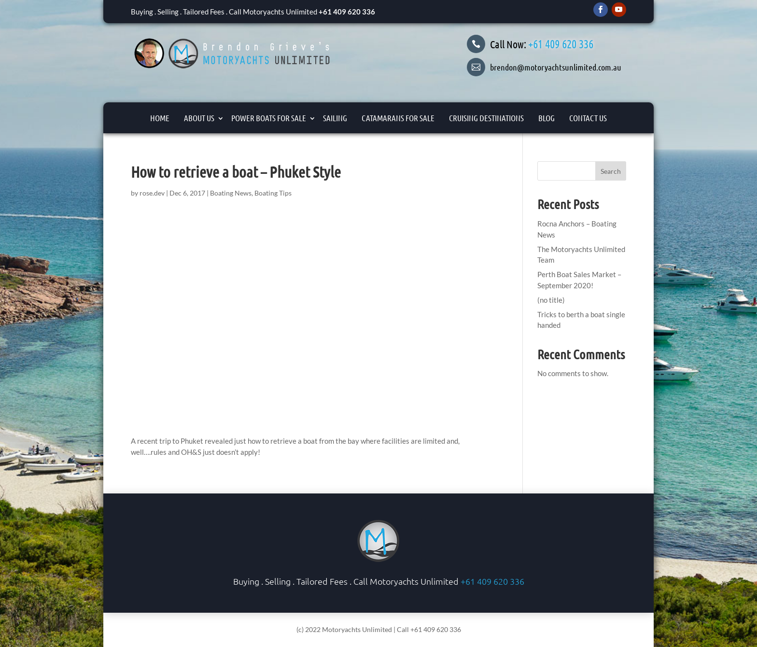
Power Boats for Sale (268, 118)
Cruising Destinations (486, 118)
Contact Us (588, 118)
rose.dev (152, 193)
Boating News (231, 193)
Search (611, 171)
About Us (199, 118)
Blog (546, 118)
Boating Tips (273, 193)
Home (159, 118)
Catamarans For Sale (398, 118)
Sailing (335, 118)
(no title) (551, 299)
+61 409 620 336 (347, 11)
